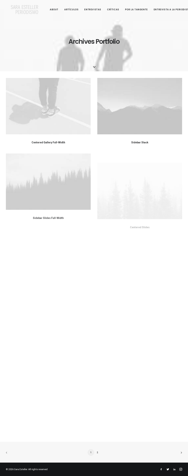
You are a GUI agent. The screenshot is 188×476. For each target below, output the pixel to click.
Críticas (108, 9)
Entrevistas (87, 9)
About (49, 9)
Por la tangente (131, 9)
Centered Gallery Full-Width (48, 142)
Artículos (66, 9)
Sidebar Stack (139, 142)
